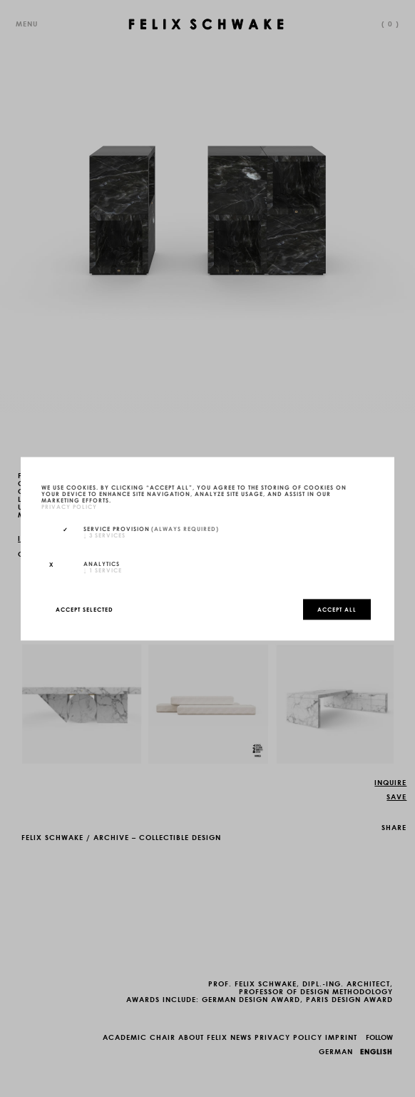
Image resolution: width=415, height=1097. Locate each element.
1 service (102, 569)
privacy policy (69, 506)
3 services (104, 535)
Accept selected (84, 609)
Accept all (337, 609)
